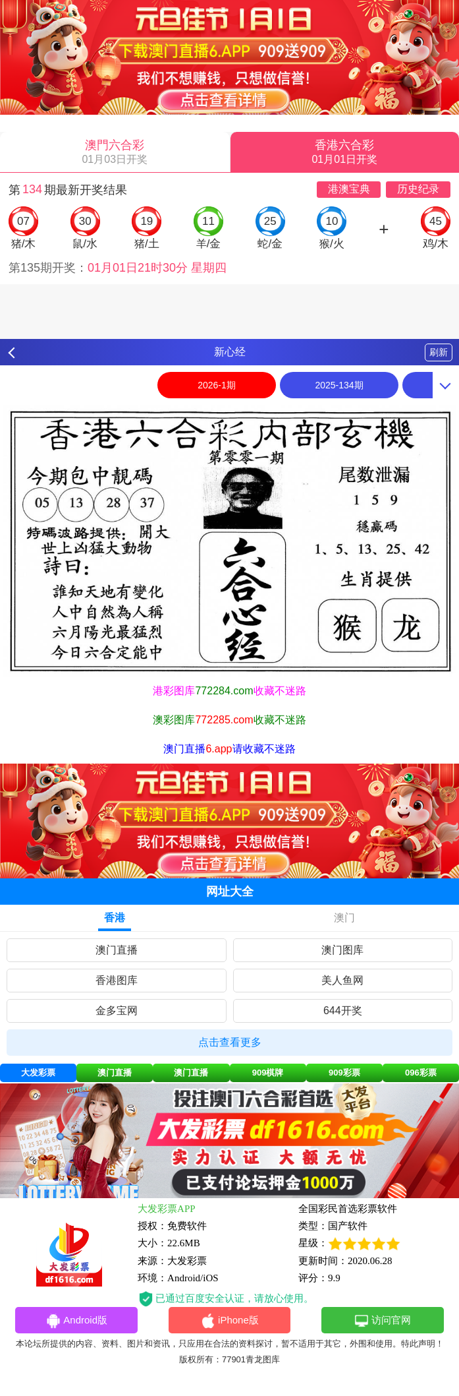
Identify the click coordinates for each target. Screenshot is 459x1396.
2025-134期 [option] (339, 385)
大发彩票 (38, 1072)
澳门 (344, 917)
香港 (114, 917)
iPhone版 (229, 1321)
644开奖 (342, 1010)
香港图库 (116, 980)
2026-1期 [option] (217, 385)
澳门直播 (116, 950)
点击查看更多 (229, 1042)
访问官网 (382, 1321)
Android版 (76, 1321)
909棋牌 (268, 1072)
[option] (229, 541)
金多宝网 (116, 1010)
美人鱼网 (342, 980)
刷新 (438, 352)
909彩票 (344, 1072)
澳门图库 (342, 950)
